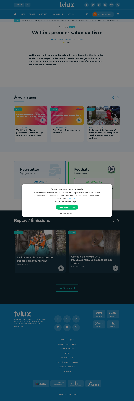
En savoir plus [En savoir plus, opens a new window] (72, 198)
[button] (67, 202)
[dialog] (67, 200)
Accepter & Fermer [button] (67, 207)
